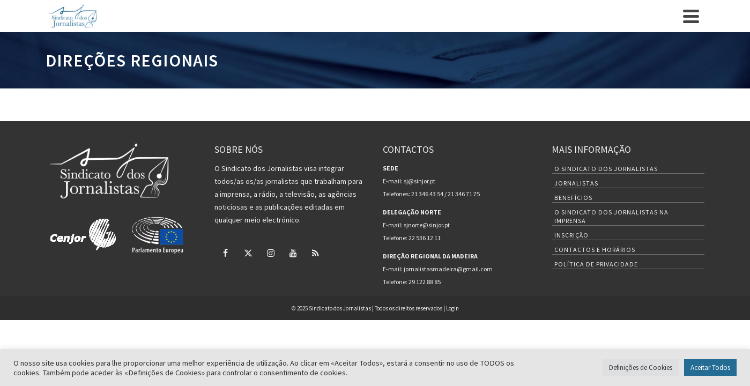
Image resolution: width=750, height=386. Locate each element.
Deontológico (665, 50)
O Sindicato (67, 8)
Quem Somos (289, 50)
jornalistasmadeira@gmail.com (448, 320)
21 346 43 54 (427, 245)
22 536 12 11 (425, 289)
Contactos (150, 8)
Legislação (536, 50)
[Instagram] (659, 9)
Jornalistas (576, 235)
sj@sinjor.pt (419, 232)
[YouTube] (677, 9)
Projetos (483, 50)
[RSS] (695, 9)
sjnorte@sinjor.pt (427, 276)
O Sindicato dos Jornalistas (606, 220)
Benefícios (391, 50)
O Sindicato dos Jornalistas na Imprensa (611, 267)
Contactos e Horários (594, 301)
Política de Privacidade (596, 315)
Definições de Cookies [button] (640, 367)
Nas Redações (598, 50)
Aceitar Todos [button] (710, 367)
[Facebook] (622, 9)
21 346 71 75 (464, 245)
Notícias (433, 50)
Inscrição (109, 8)
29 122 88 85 (425, 333)
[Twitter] (641, 9)
